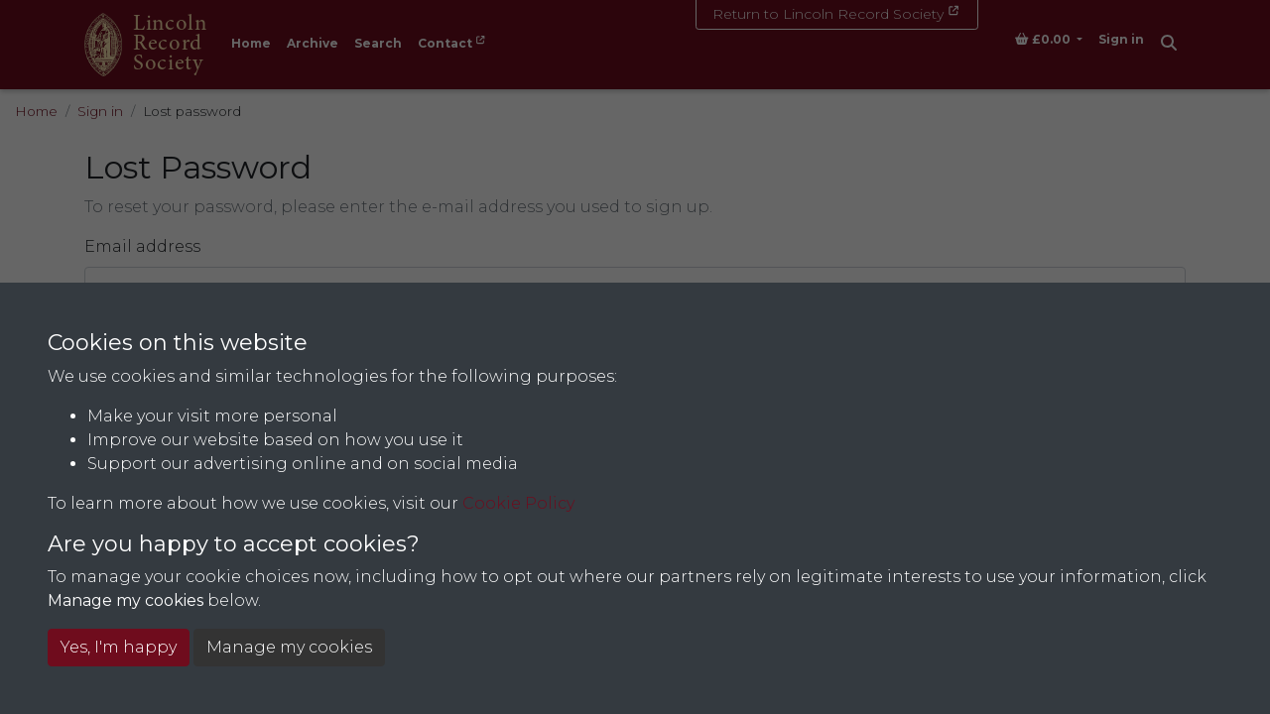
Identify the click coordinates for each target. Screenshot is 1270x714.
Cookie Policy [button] (518, 503)
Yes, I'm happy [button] (119, 647)
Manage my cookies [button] (289, 647)
